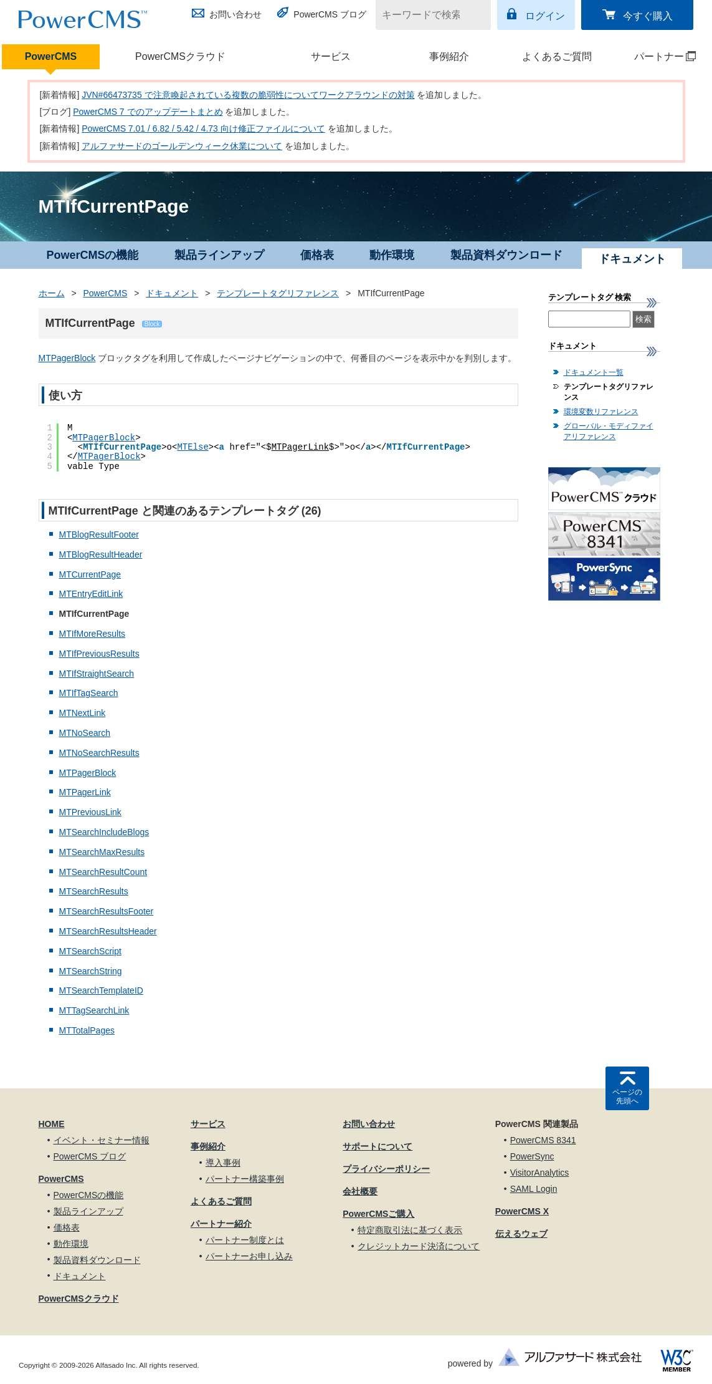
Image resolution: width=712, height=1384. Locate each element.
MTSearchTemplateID (101, 990)
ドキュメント (172, 293)
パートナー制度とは (245, 1240)
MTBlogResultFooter (99, 535)
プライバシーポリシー (386, 1169)
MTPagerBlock (67, 358)
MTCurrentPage (90, 574)
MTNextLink (82, 713)
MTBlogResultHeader (101, 554)
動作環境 (391, 255)
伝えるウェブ (521, 1234)
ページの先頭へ (627, 1096)
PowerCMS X (522, 1211)
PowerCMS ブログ (329, 14)
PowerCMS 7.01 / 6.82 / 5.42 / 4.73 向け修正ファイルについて (203, 128)
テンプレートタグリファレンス (278, 293)
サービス (331, 56)
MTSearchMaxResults (102, 852)
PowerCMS (51, 56)
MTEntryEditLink (91, 594)
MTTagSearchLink (94, 1010)
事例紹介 (449, 56)
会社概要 (360, 1191)
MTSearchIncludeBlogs (104, 832)
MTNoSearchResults (99, 753)
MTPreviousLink (90, 812)
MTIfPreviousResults (99, 654)
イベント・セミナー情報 (102, 1140)
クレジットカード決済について (419, 1246)
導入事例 (223, 1163)
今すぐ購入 (648, 16)
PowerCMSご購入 (378, 1214)
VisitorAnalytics (539, 1173)
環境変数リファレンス (601, 411)
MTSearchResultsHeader (108, 931)
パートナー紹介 (221, 1224)
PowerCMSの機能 (92, 255)
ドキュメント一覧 (594, 372)
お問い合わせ (235, 14)
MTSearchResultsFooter (106, 911)
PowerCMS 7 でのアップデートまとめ (147, 112)
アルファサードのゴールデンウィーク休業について (182, 146)
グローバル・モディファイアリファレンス (608, 431)
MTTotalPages (87, 1030)
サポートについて (377, 1146)
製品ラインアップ (219, 255)
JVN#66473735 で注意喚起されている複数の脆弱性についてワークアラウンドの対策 (248, 95)
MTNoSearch (84, 733)
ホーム (52, 293)
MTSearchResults (93, 891)
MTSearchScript (90, 951)
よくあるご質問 (557, 56)
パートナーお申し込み (249, 1256)
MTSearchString (90, 971)
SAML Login (534, 1189)
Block (152, 324)
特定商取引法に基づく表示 (410, 1230)
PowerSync (532, 1156)
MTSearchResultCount (103, 872)
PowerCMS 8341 (543, 1140)
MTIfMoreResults (92, 634)
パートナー (657, 56)
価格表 (317, 255)
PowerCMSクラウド (180, 56)
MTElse (192, 447)
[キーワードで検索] (425, 15)
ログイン (545, 16)
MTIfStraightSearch (97, 674)
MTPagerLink (300, 447)
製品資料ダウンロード (506, 255)
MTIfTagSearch (88, 693)
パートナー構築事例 (245, 1179)
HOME (52, 1124)
